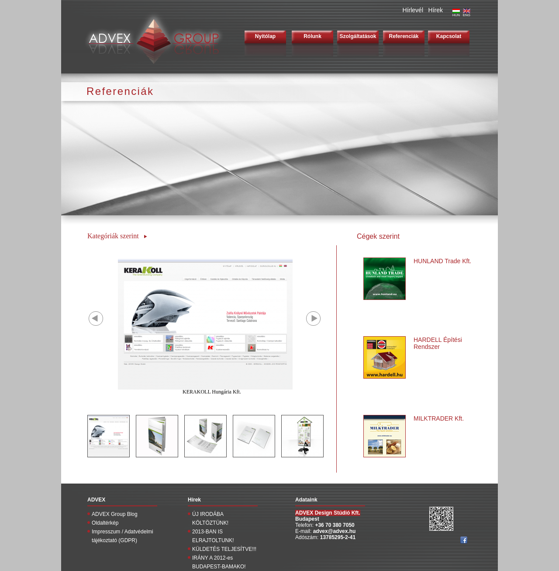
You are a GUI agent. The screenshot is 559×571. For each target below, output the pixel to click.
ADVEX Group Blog (115, 514)
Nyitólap (265, 36)
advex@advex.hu (334, 531)
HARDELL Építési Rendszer (438, 343)
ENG (466, 13)
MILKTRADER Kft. (439, 418)
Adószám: (307, 537)
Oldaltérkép (105, 523)
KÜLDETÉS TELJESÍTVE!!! (224, 549)
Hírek (435, 10)
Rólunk (312, 36)
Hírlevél (413, 10)
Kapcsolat (448, 36)
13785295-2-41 (337, 537)
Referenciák (403, 36)
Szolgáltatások (357, 36)
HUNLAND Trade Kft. (442, 261)
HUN (456, 13)
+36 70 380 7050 (334, 525)
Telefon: (305, 525)
